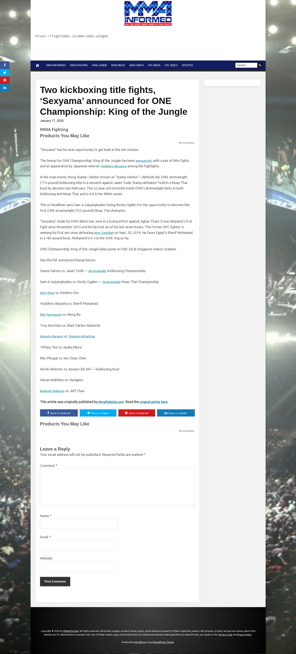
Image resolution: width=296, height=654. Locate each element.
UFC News (154, 65)
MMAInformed (71, 631)
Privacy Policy (244, 635)
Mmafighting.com (111, 402)
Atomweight (97, 271)
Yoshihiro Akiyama (114, 166)
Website (46, 558)
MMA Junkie (99, 65)
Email (45, 537)
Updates (187, 65)
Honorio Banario (52, 336)
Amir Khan (48, 293)
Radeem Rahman (53, 391)
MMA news (118, 65)
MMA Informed (56, 65)
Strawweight (112, 282)
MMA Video (136, 65)
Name (46, 516)
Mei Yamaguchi (51, 314)
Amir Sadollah (104, 232)
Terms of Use (225, 635)
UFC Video (171, 65)
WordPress (140, 642)
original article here (155, 402)
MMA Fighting (79, 65)
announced (144, 160)
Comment (48, 466)
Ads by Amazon (186, 143)
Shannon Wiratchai (85, 336)
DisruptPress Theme (163, 642)
